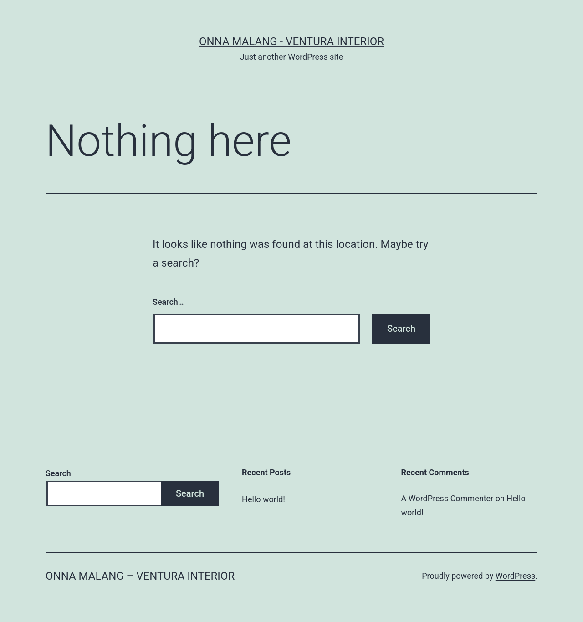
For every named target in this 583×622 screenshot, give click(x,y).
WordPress (515, 576)
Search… (168, 302)
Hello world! (263, 499)
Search (58, 473)
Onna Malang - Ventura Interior (291, 41)
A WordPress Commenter (447, 498)
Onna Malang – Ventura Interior (140, 576)
